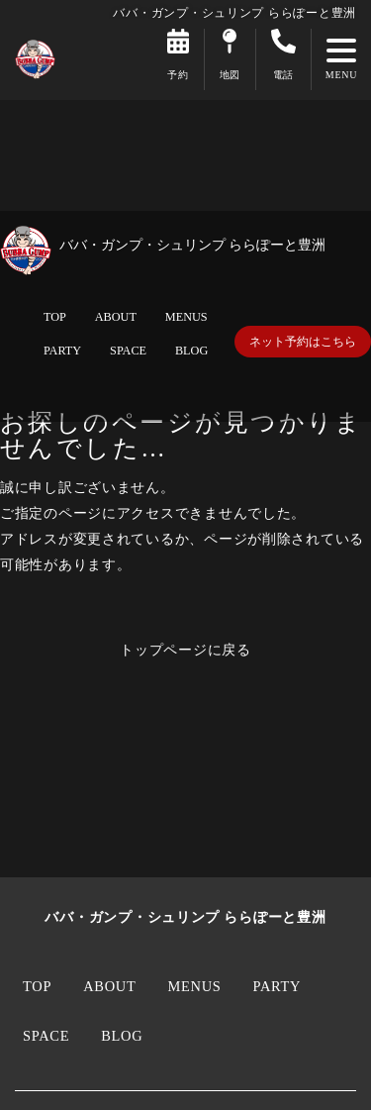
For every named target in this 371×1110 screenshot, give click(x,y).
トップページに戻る (185, 649)
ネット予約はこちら (302, 342)
